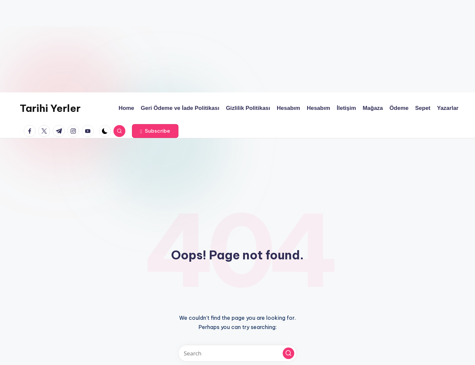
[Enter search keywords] (237, 353)
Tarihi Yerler (50, 108)
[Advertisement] (198, 46)
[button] (155, 131)
